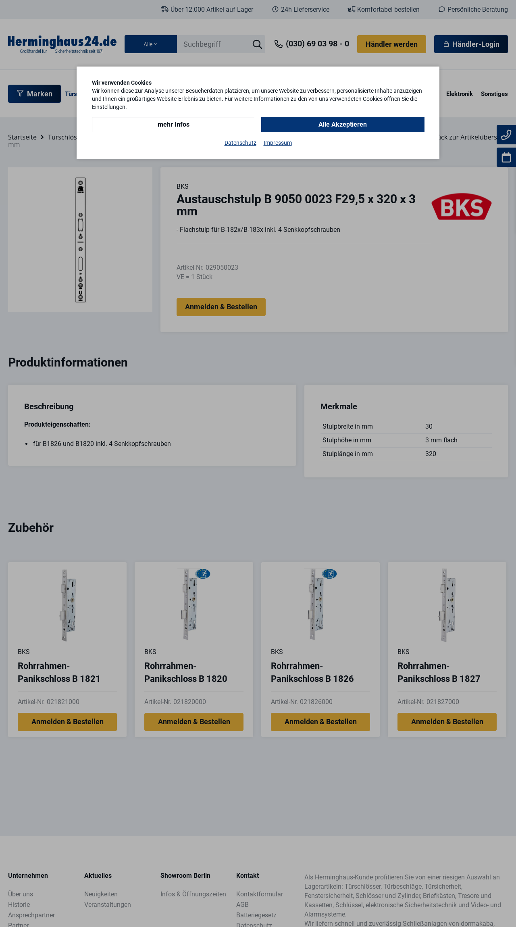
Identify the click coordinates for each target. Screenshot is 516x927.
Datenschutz (240, 143)
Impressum (278, 143)
